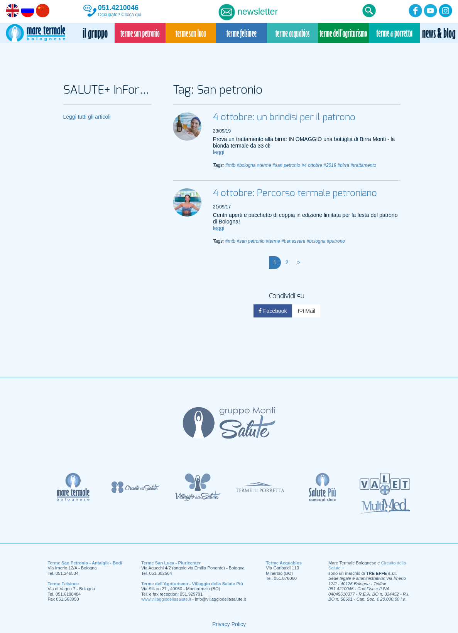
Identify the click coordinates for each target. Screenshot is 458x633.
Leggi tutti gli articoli (87, 117)
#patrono (336, 241)
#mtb (230, 165)
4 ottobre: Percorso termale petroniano (295, 193)
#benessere (293, 241)
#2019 (329, 165)
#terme (264, 165)
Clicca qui (132, 14)
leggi (219, 152)
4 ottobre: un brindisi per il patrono (284, 117)
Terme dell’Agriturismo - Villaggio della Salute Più (192, 583)
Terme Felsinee (63, 583)
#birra (343, 165)
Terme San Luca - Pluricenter (171, 563)
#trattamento (363, 165)
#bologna (246, 165)
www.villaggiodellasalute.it (166, 599)
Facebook (273, 311)
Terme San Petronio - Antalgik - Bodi (85, 563)
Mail (306, 311)
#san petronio (286, 165)
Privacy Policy (229, 624)
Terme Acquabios (284, 563)
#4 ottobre (311, 165)
